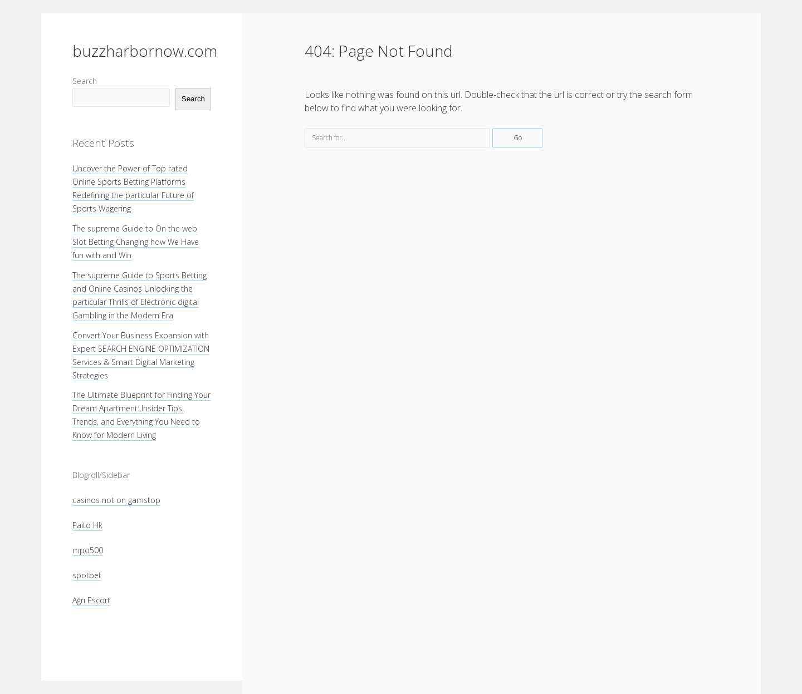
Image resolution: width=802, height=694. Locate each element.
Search (84, 81)
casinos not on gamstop (116, 500)
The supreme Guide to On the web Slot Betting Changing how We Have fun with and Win (135, 241)
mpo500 (87, 550)
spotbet (86, 575)
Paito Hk (87, 525)
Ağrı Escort (91, 600)
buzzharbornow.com (144, 50)
